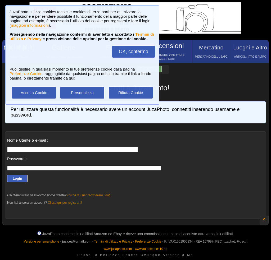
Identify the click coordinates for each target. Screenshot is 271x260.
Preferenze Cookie (26, 73)
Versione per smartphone (41, 241)
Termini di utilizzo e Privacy (113, 241)
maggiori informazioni (30, 25)
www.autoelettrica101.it (151, 249)
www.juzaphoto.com (118, 249)
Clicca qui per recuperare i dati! (89, 195)
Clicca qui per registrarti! (65, 203)
